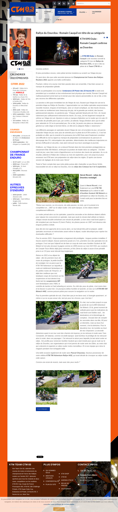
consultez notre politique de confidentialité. (59, 504)
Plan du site (51, 484)
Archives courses (65, 12)
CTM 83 (59, 20)
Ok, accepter (59, 509)
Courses (47, 12)
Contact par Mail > (87, 484)
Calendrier (96, 12)
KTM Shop (65, 474)
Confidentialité (52, 481)
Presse (46, 20)
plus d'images (42, 409)
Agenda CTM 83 (67, 480)
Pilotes (82, 12)
